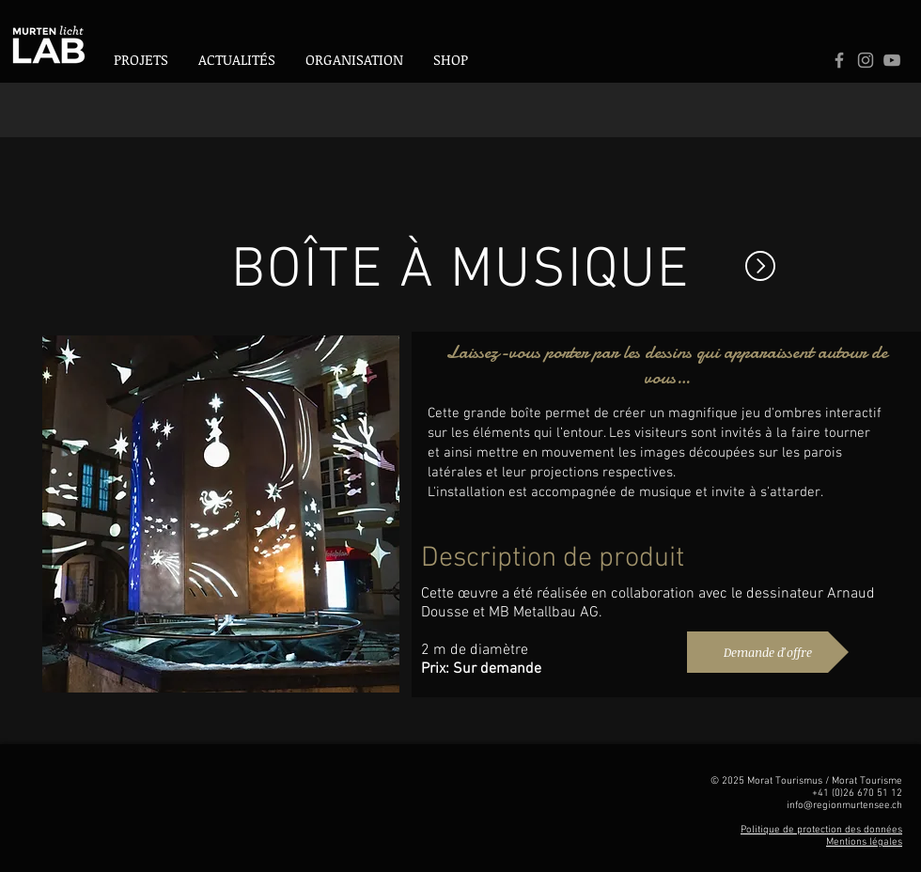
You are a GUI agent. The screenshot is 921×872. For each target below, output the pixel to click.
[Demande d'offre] (768, 652)
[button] (354, 59)
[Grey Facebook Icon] (839, 60)
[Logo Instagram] (865, 60)
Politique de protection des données (821, 830)
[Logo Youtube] (892, 60)
